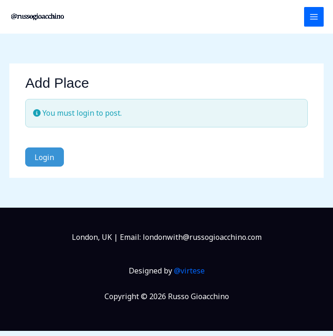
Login (44, 157)
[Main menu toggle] (314, 17)
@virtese (189, 271)
